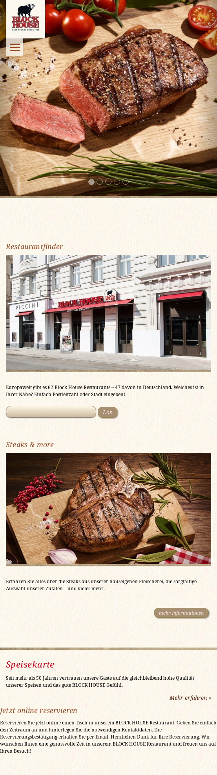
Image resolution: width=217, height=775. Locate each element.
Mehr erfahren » (190, 697)
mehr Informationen (181, 612)
